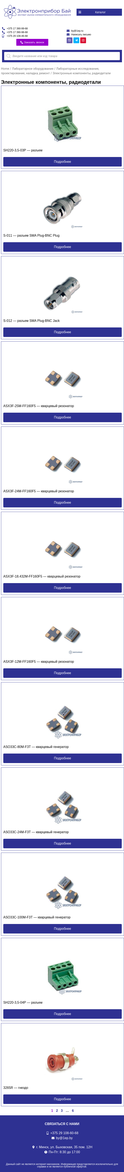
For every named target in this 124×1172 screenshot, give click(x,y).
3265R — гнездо (15, 1087)
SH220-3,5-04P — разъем (22, 1002)
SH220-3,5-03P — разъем (22, 150)
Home (5, 69)
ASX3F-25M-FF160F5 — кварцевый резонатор (38, 406)
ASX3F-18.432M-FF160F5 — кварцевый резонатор (41, 576)
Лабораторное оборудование (32, 69)
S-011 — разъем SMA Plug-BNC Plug (31, 235)
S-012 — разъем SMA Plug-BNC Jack (31, 320)
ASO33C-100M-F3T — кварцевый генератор (37, 917)
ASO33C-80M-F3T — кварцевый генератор (36, 747)
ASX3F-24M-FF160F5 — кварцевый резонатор (38, 491)
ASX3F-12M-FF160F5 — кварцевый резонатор (38, 661)
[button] (99, 12)
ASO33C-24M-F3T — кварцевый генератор (36, 832)
